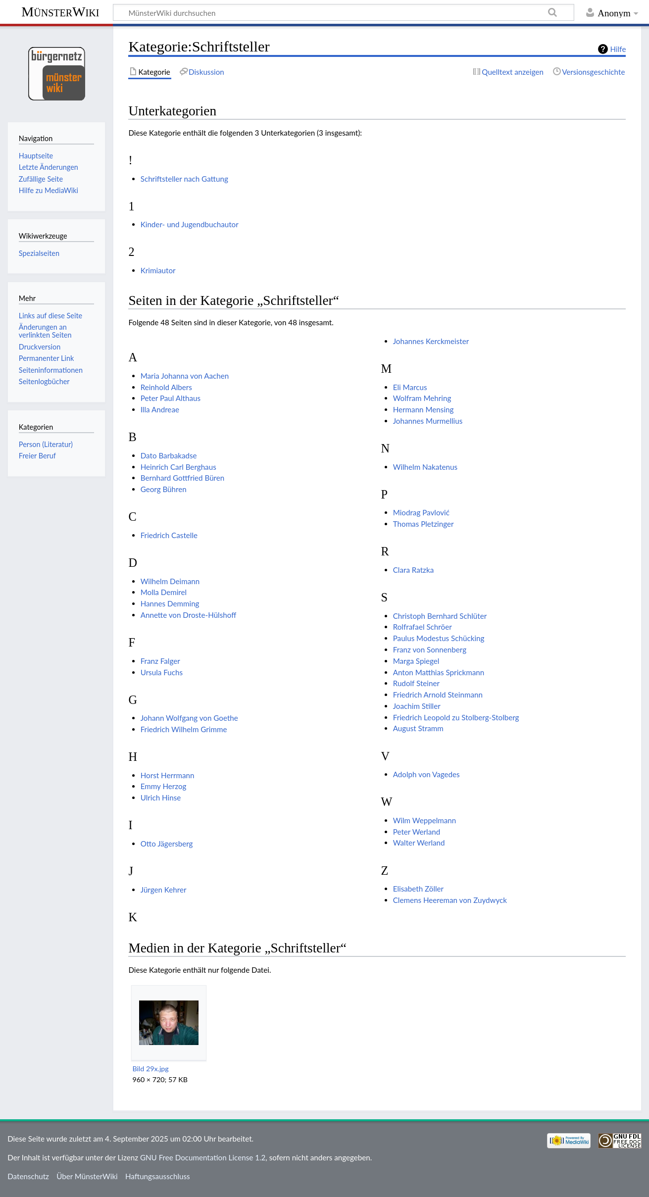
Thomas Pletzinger (423, 523)
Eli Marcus (410, 387)
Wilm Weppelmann (424, 820)
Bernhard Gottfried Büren (183, 477)
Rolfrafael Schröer (422, 626)
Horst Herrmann (168, 775)
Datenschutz (28, 1176)
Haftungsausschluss (157, 1176)
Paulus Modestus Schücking (439, 638)
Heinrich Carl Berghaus (178, 466)
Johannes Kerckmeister (431, 341)
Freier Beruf (37, 455)
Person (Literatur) (46, 444)
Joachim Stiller (417, 705)
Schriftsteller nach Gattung (184, 178)
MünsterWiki (60, 11)
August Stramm (418, 728)
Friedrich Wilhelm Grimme (184, 729)
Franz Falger (160, 660)
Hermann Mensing (423, 409)
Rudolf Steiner (416, 683)
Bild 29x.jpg (150, 1068)
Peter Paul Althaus (170, 398)
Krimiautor (158, 270)
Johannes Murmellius (428, 420)
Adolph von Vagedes (426, 774)
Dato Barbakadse (169, 455)
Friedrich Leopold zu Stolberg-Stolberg (456, 717)
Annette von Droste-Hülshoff (189, 614)
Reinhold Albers (166, 387)
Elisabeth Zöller (418, 888)
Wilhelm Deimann (170, 581)
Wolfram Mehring (422, 398)
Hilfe (618, 49)
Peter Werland (417, 831)
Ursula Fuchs (162, 672)
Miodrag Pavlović (421, 512)
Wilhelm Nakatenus (425, 466)
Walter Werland (419, 842)
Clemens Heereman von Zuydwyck (450, 900)
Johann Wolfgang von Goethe (189, 717)
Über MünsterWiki (87, 1176)
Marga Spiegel (416, 660)
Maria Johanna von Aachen (185, 375)
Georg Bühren (164, 489)
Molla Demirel (164, 592)
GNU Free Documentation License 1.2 (202, 1157)
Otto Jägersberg (167, 843)
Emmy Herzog (164, 786)
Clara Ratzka (413, 569)
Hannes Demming (170, 603)
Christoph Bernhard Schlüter (440, 615)
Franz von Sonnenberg (429, 649)
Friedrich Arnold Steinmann (438, 694)
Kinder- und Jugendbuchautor (190, 224)
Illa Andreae (160, 409)
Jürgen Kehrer (164, 889)
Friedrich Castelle (169, 535)
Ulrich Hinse (161, 797)
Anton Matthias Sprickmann (439, 672)
